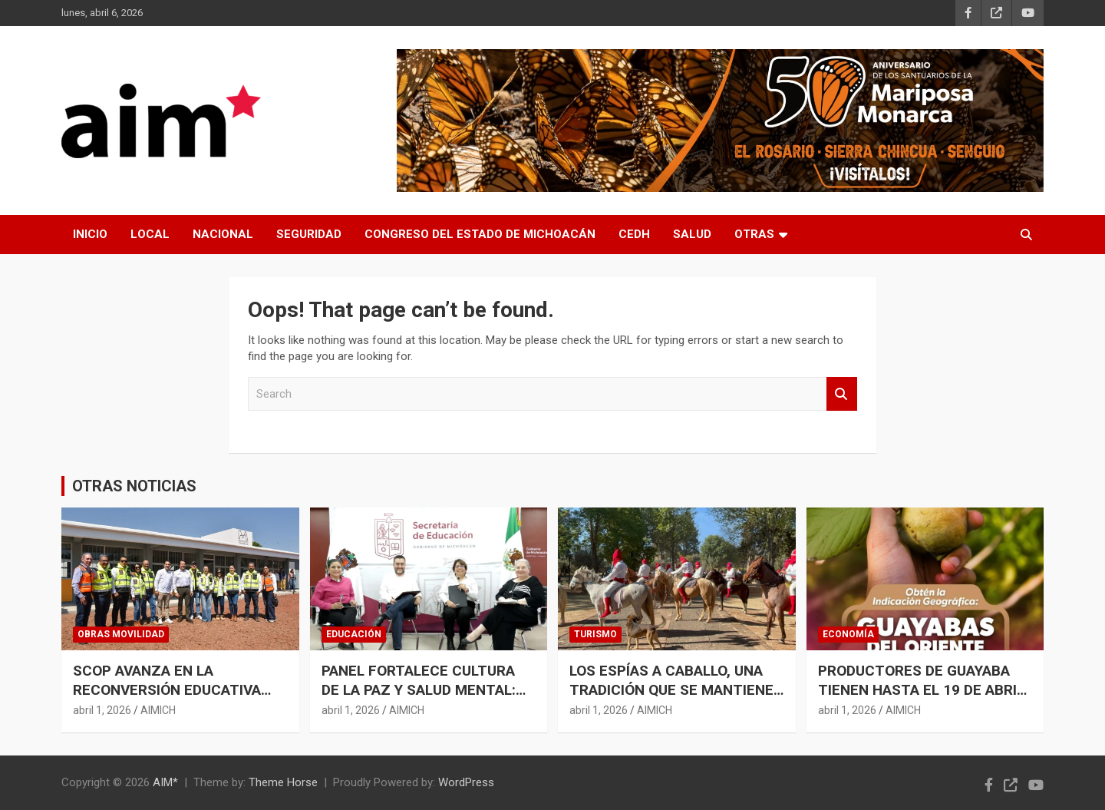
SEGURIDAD (308, 234)
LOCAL (150, 234)
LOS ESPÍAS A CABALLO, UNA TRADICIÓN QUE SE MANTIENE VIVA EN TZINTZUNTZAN (671, 689)
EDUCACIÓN (353, 634)
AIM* (165, 782)
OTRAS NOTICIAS (134, 486)
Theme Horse (283, 782)
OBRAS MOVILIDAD (121, 634)
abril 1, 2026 (102, 710)
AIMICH (158, 710)
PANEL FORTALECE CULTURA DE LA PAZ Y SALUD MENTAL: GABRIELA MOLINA (419, 689)
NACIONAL (223, 234)
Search (841, 394)
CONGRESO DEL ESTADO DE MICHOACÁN (479, 234)
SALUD (692, 234)
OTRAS (754, 234)
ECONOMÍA (848, 634)
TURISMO (595, 634)
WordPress (466, 782)
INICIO (90, 234)
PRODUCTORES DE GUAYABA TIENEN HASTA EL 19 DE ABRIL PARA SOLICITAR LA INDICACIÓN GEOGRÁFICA (921, 699)
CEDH (634, 234)
